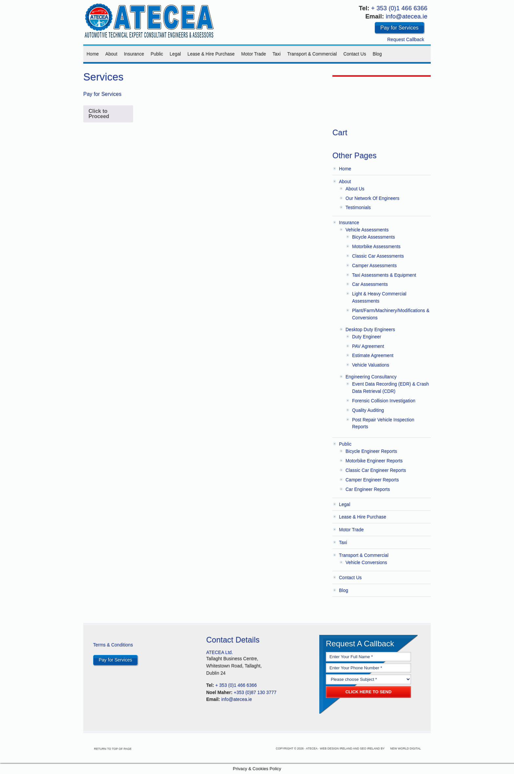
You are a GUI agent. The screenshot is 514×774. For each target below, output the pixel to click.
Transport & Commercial (312, 53)
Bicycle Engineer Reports (371, 451)
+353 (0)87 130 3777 (255, 692)
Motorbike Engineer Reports (374, 460)
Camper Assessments (374, 265)
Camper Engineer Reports (372, 479)
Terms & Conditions (113, 644)
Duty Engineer (366, 336)
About (111, 53)
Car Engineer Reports (368, 489)
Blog (377, 53)
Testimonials (358, 207)
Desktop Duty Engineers (370, 329)
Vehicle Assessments (367, 229)
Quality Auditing (368, 410)
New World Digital (405, 748)
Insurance (134, 53)
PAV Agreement (368, 346)
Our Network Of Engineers (372, 198)
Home (93, 53)
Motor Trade (253, 53)
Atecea (148, 19)
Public (156, 53)
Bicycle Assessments (373, 237)
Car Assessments (370, 284)
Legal (175, 53)
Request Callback (405, 39)
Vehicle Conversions (366, 562)
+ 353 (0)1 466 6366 (399, 8)
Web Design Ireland (336, 748)
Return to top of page (125, 748)
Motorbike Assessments (376, 246)
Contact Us (354, 53)
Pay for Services (399, 28)
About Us (355, 188)
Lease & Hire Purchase (211, 53)
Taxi (276, 53)
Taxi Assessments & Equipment (384, 275)
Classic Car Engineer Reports (376, 470)
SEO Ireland (370, 748)
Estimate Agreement (372, 355)
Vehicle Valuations (370, 364)
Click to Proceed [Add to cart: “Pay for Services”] (99, 113)
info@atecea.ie (406, 16)
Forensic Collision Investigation (383, 400)
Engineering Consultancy (371, 376)
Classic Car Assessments (378, 256)
